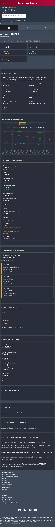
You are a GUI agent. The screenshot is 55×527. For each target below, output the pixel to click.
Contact (4, 495)
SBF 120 (4, 480)
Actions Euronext (7, 484)
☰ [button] (4, 3)
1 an (36, 124)
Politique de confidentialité (9, 503)
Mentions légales (7, 497)
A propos (4, 501)
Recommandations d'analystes (10, 476)
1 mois (23, 124)
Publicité (4, 489)
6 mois (30, 124)
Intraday (6, 124)
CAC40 (4, 478)
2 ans (43, 124)
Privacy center (6, 499)
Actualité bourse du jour (8, 474)
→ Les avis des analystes (27, 301)
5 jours (14, 124)
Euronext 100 (6, 482)
